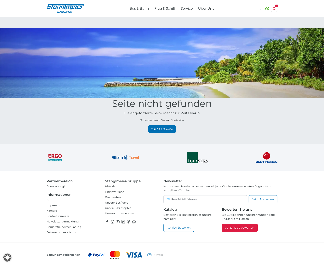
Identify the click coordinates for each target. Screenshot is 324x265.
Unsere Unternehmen (120, 213)
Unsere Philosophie (118, 208)
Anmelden (263, 199)
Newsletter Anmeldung (63, 221)
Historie (110, 186)
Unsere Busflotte (116, 202)
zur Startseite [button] (162, 129)
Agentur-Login (56, 186)
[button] (7, 257)
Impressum (54, 205)
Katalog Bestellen (179, 227)
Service (187, 8)
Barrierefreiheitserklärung (64, 227)
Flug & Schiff (164, 8)
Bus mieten (113, 197)
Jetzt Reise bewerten (239, 227)
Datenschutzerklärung (62, 232)
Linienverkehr (114, 191)
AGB (49, 200)
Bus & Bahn (139, 8)
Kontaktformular (58, 216)
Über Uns (206, 8)
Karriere (52, 210)
